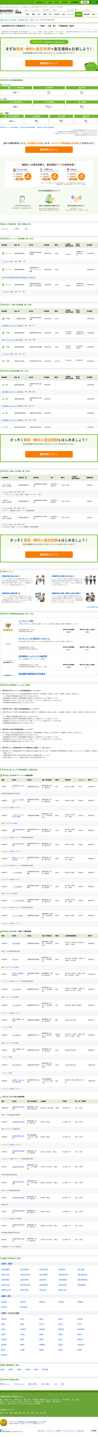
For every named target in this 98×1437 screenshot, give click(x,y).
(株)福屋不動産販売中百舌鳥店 (31, 674)
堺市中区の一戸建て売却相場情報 (45, 127)
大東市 (22, 1334)
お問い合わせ (80, 1430)
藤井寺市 (80, 1339)
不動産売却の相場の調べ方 (11, 593)
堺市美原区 (23, 1307)
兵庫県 (10, 1369)
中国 (36, 1412)
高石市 (60, 1339)
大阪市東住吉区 (25, 1285)
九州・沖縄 (43, 1412)
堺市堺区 (4, 1302)
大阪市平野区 (24, 1290)
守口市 (41, 1324)
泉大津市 (80, 1319)
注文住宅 (57, 14)
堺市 (37, 20)
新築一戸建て (32, 1384)
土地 (63, 14)
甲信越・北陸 (17, 1412)
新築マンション (5, 1384)
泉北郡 (60, 1350)
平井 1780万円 (16, 1065)
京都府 (19, 1369)
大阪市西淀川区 (63, 1274)
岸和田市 (4, 1319)
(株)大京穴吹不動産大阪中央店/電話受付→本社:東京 (18, 277)
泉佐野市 (23, 1329)
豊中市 (22, 1319)
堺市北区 (4, 1307)
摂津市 (41, 1339)
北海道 (2, 1412)
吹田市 (60, 1319)
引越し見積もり (56, 1401)
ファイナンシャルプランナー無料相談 (30, 1403)
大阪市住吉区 (5, 1285)
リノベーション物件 (9, 1401)
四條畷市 (42, 1344)
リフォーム (70, 14)
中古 (38, 14)
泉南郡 (79, 1350)
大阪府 (32, 20)
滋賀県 (27, 1369)
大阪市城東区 (62, 1279)
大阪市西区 (62, 1269)
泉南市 (22, 1344)
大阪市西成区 (43, 1285)
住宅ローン (3, 1403)
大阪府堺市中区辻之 (18, 1167)
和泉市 (41, 1334)
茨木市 (79, 1324)
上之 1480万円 (16, 1035)
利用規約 (58, 1430)
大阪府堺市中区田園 (18, 1197)
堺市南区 (80, 1302)
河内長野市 (81, 1329)
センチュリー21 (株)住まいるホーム (34, 639)
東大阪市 (4, 1344)
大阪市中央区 (62, 1290)
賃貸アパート (18, 1399)
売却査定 (78, 14)
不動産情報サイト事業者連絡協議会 (27, 1422)
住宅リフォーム (28, 1401)
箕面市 (60, 1334)
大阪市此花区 (43, 1269)
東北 (6, 1412)
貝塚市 (22, 1324)
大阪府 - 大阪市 (6, 1264)
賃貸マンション (8, 1399)
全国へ (17, 10)
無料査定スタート (49, 63)
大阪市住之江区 (6, 1290)
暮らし (94, 14)
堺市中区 (23, 1302)
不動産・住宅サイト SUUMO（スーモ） (12, 1396)
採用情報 (93, 1431)
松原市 (3, 1334)
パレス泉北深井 (17, 872)
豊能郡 (41, 1350)
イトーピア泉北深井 (18, 900)
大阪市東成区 (5, 1279)
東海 (24, 1412)
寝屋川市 (61, 1329)
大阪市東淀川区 (82, 1274)
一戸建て (16, 228)
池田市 (41, 1319)
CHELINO (15, 959)
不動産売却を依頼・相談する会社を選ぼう (66, 593)
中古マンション (19, 1384)
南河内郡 (4, 1355)
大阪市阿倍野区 (82, 1279)
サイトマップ (50, 1430)
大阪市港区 (81, 1269)
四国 (32, 1412)
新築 (33, 14)
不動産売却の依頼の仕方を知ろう (63, 576)
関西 (28, 1412)
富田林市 (42, 1329)
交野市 (60, 1344)
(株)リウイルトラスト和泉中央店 (12, 340)
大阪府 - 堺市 (6, 1296)
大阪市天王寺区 (25, 1274)
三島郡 (22, 1350)
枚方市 (60, 1324)
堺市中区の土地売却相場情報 (27, 127)
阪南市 (3, 1350)
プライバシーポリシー (69, 1430)
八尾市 (3, 1329)
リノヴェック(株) (7, 261)
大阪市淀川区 (62, 1285)
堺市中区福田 (16, 943)
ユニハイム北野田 (17, 915)
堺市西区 (61, 1302)
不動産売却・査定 (23, 20)
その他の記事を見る (92, 607)
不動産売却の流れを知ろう (11, 576)
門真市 (22, 1339)
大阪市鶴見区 (81, 1285)
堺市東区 (42, 1302)
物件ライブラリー (13, 1403)
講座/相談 (87, 14)
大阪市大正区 (5, 1274)
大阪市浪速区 (43, 1274)
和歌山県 (45, 1369)
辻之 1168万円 (16, 989)
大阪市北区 (42, 1290)
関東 (11, 1412)
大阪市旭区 (42, 1279)
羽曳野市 (4, 1339)
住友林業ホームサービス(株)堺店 (12, 325)
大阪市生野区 (24, 1279)
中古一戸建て (45, 1384)
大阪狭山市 (81, 1344)
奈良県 (36, 1369)
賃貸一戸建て (27, 1399)
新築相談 (48, 1401)
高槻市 (3, 1324)
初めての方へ (41, 1430)
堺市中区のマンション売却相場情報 (9, 127)
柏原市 (79, 1334)
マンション (4, 228)
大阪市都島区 (5, 1269)
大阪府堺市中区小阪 (18, 1122)
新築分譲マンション (45, 1399)
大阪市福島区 (24, 1269)
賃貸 (27, 14)
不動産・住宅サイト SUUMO (8, 20)
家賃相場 (35, 1399)
